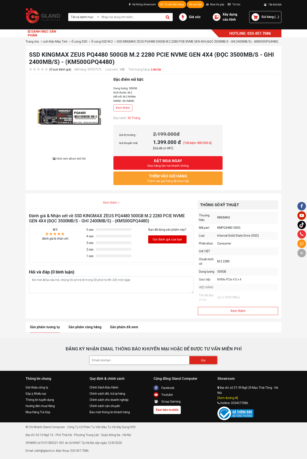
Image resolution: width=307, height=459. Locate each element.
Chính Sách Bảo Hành (104, 387)
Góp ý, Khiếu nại (36, 393)
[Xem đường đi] (227, 398)
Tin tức (234, 4)
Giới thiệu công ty (37, 387)
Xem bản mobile (167, 410)
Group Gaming (167, 401)
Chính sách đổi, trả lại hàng (107, 393)
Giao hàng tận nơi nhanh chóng (168, 162)
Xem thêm (123, 107)
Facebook (164, 387)
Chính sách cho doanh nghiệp (109, 399)
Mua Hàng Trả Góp (38, 412)
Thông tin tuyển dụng (40, 399)
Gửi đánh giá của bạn (167, 239)
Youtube (163, 394)
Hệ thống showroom (142, 4)
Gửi (203, 360)
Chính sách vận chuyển (105, 406)
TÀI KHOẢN (272, 4)
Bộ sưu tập (195, 4)
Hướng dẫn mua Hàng (40, 406)
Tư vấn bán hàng (172, 4)
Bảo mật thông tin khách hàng (110, 412)
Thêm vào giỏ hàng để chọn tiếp (168, 178)
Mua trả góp (215, 4)
